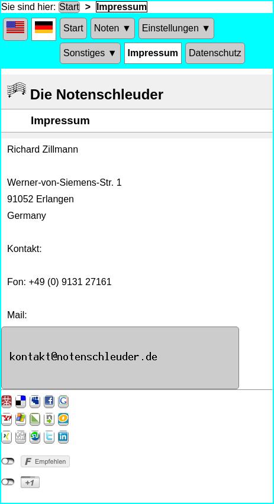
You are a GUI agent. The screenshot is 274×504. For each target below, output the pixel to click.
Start (69, 7)
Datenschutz (215, 53)
